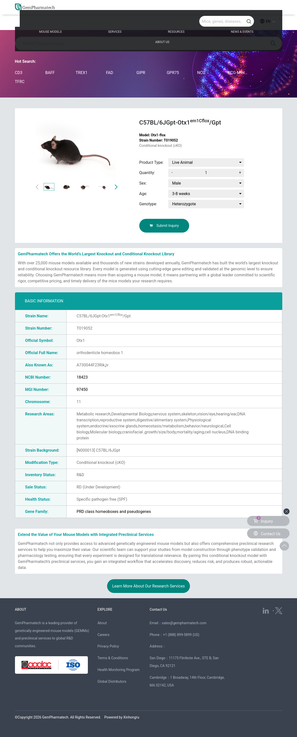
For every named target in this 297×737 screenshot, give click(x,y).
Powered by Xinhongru (121, 717)
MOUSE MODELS (49, 23)
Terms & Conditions (112, 658)
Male (176, 183)
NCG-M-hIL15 (238, 72)
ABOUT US (252, 23)
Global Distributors (111, 681)
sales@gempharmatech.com (184, 623)
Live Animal (182, 162)
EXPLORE (105, 609)
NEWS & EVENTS (201, 23)
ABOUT (21, 609)
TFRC (20, 81)
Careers (103, 635)
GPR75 (173, 72)
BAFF (50, 72)
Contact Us (159, 609)
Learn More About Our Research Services (148, 586)
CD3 (18, 72)
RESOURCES (148, 23)
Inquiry (263, 520)
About (102, 623)
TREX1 (82, 72)
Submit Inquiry (164, 226)
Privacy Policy (108, 646)
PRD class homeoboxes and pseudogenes (114, 511)
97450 (82, 389)
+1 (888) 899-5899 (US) (181, 635)
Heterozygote (184, 204)
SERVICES (100, 23)
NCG (201, 72)
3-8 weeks (181, 193)
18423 (82, 377)
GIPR (140, 72)
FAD (109, 72)
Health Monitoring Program (118, 670)
